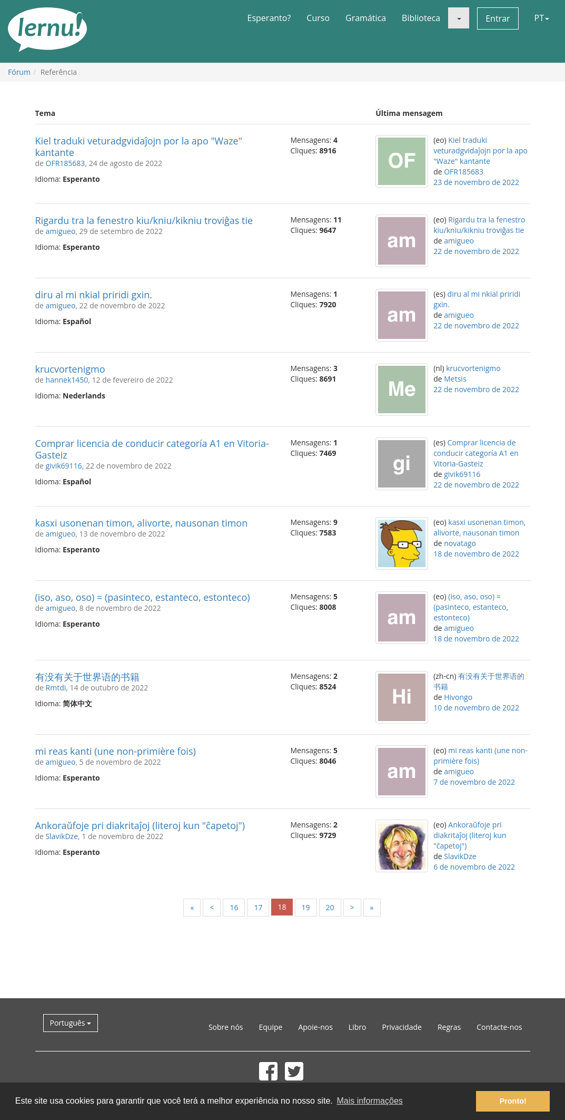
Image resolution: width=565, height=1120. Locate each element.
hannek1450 (67, 380)
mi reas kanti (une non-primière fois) (115, 751)
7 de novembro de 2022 (474, 782)
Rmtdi (56, 688)
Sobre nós (226, 1027)
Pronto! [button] (513, 1101)
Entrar (497, 18)
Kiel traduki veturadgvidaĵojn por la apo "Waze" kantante (138, 146)
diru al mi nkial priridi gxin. (94, 294)
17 (258, 907)
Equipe (271, 1027)
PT (541, 18)
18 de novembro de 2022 (476, 554)
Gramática (365, 18)
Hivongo (458, 697)
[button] (458, 17)
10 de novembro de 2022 (476, 708)
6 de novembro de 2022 (474, 867)
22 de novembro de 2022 (476, 251)
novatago (460, 543)
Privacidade (401, 1027)
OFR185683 (65, 163)
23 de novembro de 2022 (476, 182)
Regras (449, 1027)
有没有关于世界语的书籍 (87, 676)
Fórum (19, 72)
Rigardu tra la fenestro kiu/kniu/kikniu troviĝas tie (144, 220)
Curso (318, 18)
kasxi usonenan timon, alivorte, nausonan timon (141, 523)
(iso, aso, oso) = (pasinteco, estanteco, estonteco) (142, 597)
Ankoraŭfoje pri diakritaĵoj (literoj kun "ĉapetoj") (140, 825)
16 (234, 907)
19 (306, 907)
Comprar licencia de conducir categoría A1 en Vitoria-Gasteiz (152, 449)
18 (281, 907)
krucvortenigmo (70, 369)
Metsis (455, 379)
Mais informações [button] (369, 1100)
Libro (357, 1027)
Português (71, 1023)
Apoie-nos (315, 1027)
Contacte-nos (499, 1027)
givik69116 (64, 466)
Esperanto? (269, 18)
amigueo (61, 231)
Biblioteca (421, 18)
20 (330, 907)
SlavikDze (62, 836)
